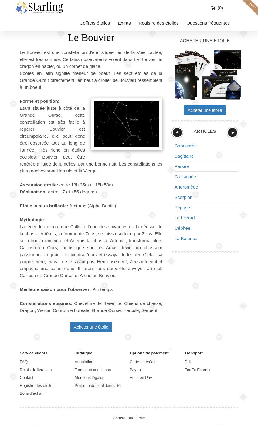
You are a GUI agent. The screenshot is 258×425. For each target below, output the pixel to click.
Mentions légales (89, 377)
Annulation (84, 362)
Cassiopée (185, 176)
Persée (182, 166)
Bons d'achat (31, 393)
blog (250, 7)
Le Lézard (185, 217)
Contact (26, 377)
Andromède (186, 186)
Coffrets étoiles (95, 22)
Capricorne (186, 145)
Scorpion (183, 197)
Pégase (182, 207)
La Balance (186, 238)
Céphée (183, 228)
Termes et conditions (93, 369)
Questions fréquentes (208, 22)
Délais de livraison (36, 369)
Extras (124, 22)
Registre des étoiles (159, 22)
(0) (220, 7)
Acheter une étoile (91, 327)
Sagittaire (184, 156)
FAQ (24, 362)
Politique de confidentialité (98, 385)
